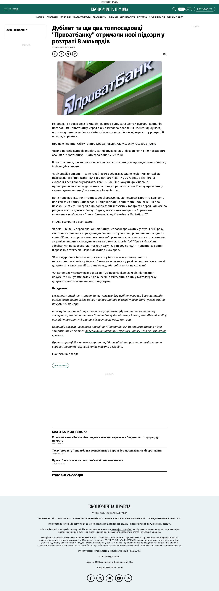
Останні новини (16, 30)
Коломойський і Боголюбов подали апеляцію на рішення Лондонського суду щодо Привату (105, 439)
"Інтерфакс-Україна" (121, 529)
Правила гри (99, 17)
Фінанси (113, 17)
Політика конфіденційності (88, 518)
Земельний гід (157, 17)
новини (40, 17)
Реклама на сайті (47, 518)
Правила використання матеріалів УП (125, 518)
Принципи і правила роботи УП (164, 518)
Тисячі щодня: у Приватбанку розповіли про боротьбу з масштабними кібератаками (107, 450)
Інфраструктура (81, 17)
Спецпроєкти (127, 17)
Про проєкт (64, 518)
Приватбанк (60, 365)
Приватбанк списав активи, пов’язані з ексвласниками (87, 460)
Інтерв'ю (142, 17)
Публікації (52, 17)
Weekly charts (175, 17)
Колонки (65, 17)
